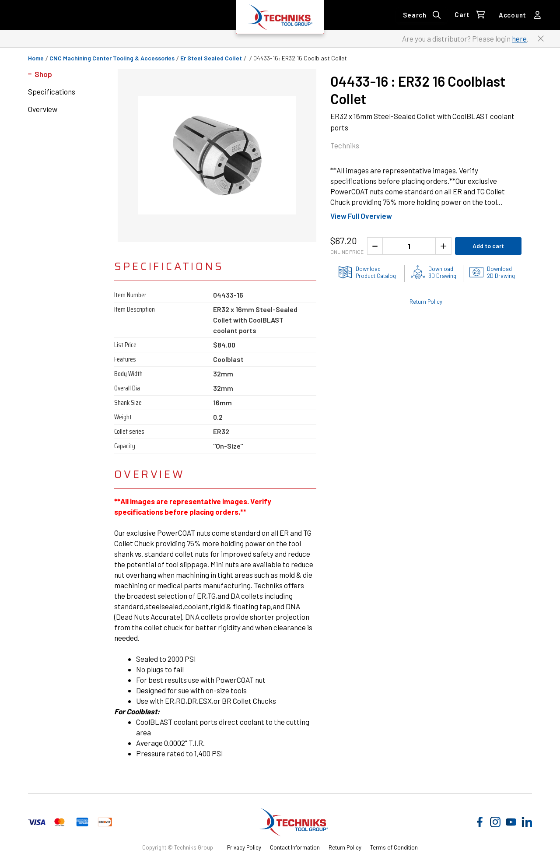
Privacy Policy (244, 847)
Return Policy (345, 847)
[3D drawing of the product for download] (433, 272)
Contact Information (295, 847)
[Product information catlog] (367, 272)
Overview (42, 109)
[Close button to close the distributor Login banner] (541, 38)
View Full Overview (361, 215)
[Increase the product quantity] (443, 246)
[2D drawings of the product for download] (492, 272)
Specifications (51, 91)
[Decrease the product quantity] (375, 246)
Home (36, 58)
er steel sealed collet (211, 58)
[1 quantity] (409, 246)
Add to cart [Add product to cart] (488, 245)
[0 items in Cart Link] (470, 15)
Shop (43, 74)
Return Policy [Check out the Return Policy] (426, 301)
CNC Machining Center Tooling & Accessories (112, 58)
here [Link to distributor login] (519, 38)
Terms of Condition (394, 847)
